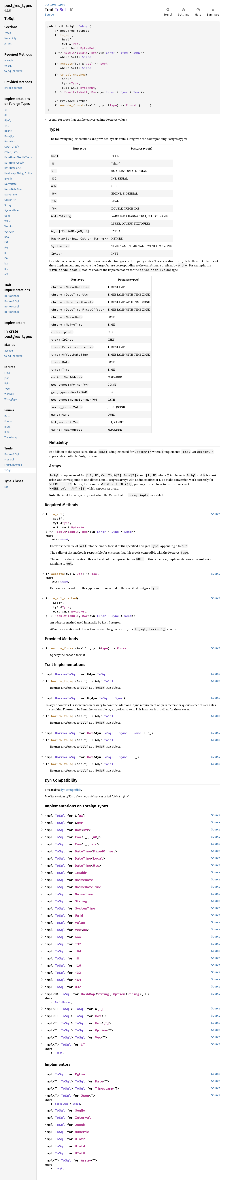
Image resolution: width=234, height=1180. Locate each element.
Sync (124, 52)
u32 (78, 987)
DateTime (83, 851)
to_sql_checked (73, 74)
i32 (78, 972)
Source (49, 14)
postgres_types (55, 4)
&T (83, 1044)
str (80, 823)
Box (94, 52)
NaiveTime (84, 894)
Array (86, 1160)
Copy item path (72, 9)
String (81, 901)
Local (98, 858)
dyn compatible (70, 790)
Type (74, 44)
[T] (100, 1009)
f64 (78, 951)
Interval (83, 1117)
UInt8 (80, 1153)
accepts (66, 63)
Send (137, 52)
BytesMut (87, 48)
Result (69, 52)
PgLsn (80, 1074)
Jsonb (80, 1125)
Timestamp (104, 1088)
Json (85, 1095)
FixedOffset (104, 851)
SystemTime (85, 908)
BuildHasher (63, 1002)
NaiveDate (84, 880)
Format (131, 105)
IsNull (82, 52)
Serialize (61, 1103)
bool (104, 63)
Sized (86, 57)
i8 (77, 958)
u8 (81, 815)
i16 (78, 965)
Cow (78, 837)
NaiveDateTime (88, 887)
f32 (78, 944)
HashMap (88, 994)
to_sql (65, 35)
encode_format (72, 105)
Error (110, 52)
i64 (78, 980)
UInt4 (80, 1146)
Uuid (79, 915)
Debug (83, 26)
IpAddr (81, 873)
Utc (96, 865)
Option (119, 994)
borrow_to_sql (63, 681)
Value (80, 923)
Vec (78, 930)
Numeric (82, 1132)
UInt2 (80, 1139)
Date (99, 1081)
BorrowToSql (66, 674)
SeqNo (80, 1110)
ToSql (102, 674)
